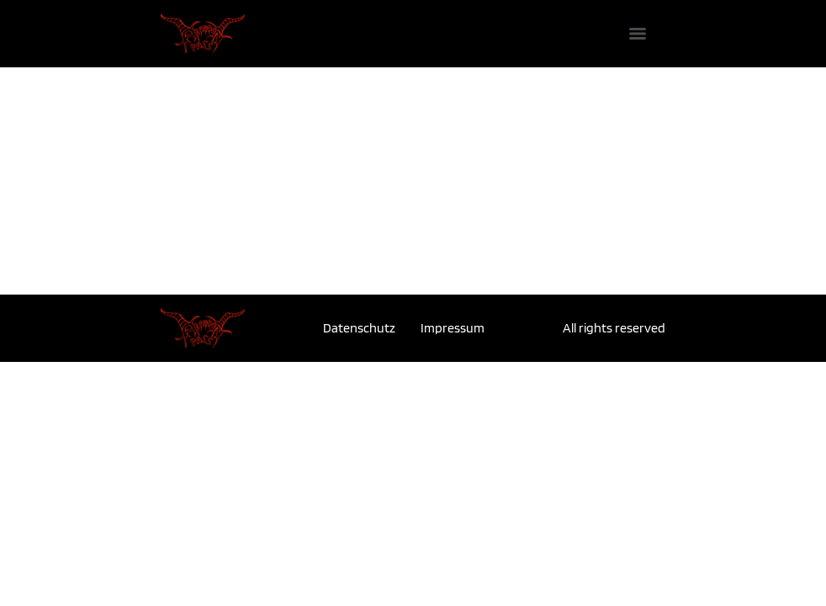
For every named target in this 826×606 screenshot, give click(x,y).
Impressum (452, 328)
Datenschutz (359, 328)
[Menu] (637, 33)
